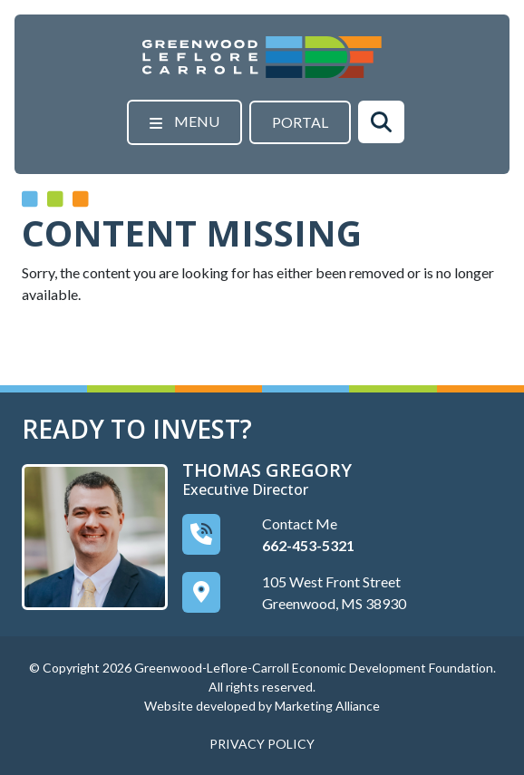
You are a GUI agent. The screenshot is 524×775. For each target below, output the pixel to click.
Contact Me (299, 523)
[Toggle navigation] (184, 122)
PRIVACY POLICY (262, 743)
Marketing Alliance (327, 705)
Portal (300, 122)
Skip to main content (0, 15)
